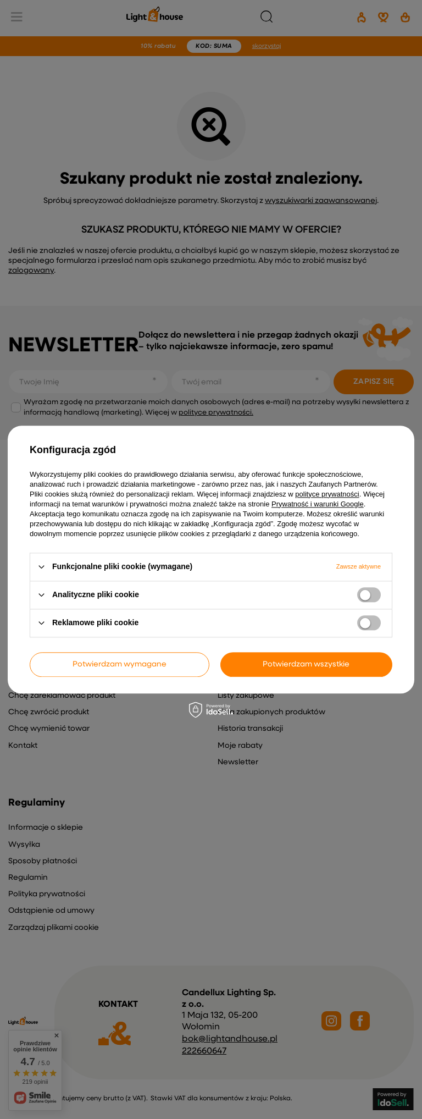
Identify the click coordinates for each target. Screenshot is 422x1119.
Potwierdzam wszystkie (306, 664)
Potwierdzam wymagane (119, 664)
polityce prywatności (327, 494)
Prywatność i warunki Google (317, 504)
